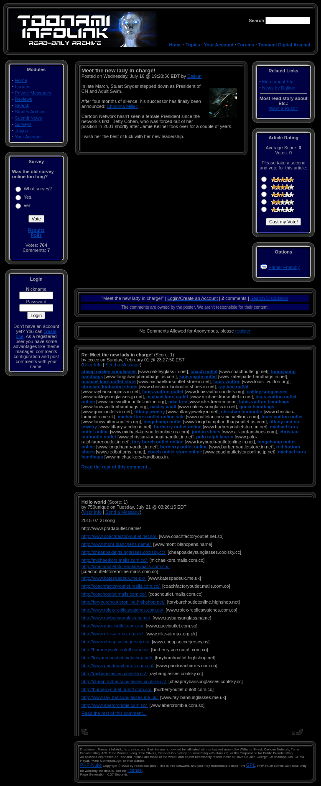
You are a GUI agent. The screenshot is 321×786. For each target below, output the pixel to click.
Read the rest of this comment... (116, 466)
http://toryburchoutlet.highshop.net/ (117, 657)
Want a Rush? (283, 108)
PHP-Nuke (91, 765)
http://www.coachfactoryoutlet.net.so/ (120, 536)
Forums (245, 44)
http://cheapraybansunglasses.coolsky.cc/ (124, 681)
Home (175, 44)
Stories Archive (30, 111)
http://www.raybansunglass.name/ (117, 617)
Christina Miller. (122, 106)
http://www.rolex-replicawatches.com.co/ (123, 609)
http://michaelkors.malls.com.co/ (115, 560)
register (243, 330)
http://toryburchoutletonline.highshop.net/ (124, 601)
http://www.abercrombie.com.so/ (115, 705)
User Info (92, 364)
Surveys (23, 124)
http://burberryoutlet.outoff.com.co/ (117, 689)
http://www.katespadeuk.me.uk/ (114, 578)
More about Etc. (278, 81)
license (134, 770)
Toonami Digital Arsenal (284, 44)
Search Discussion (269, 298)
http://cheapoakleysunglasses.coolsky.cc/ (124, 552)
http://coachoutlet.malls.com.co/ (114, 594)
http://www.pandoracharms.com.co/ (118, 665)
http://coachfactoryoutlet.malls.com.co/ (121, 586)
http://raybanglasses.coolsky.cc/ (115, 673)
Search (22, 105)
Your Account (219, 44)
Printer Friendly (284, 267)
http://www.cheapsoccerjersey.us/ (116, 641)
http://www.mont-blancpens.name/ (117, 544)
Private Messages (33, 92)
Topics (193, 44)
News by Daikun (278, 87)
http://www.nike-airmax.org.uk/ (113, 633)
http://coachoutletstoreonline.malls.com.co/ (126, 566)
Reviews (24, 99)
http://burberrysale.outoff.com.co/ (116, 649)
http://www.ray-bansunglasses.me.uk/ (120, 697)
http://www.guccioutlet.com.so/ (113, 625)
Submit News (28, 117)
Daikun (194, 76)
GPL (250, 765)
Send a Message (122, 364)
